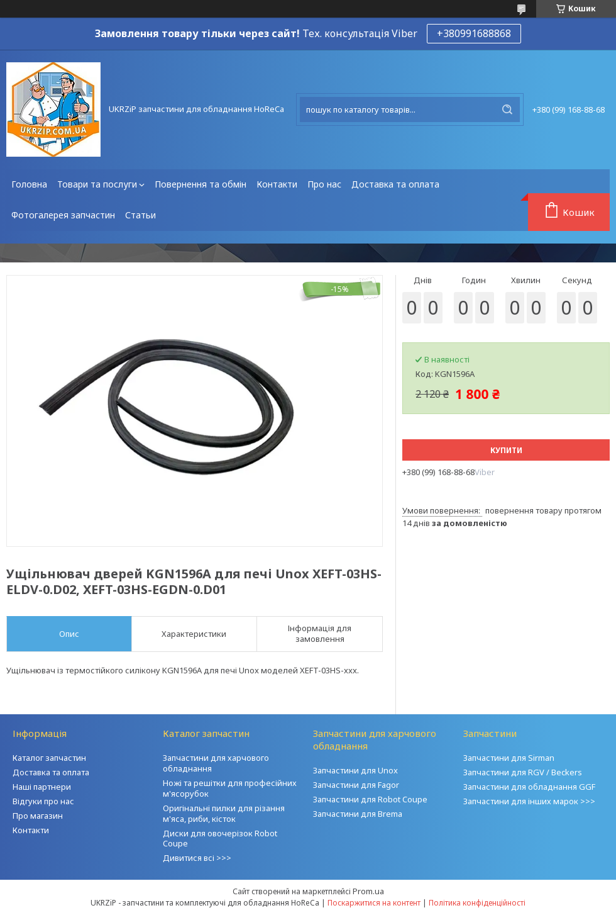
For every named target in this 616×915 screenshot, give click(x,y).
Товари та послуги (97, 184)
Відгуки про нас (43, 801)
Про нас (324, 184)
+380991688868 (474, 33)
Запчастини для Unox (355, 770)
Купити (506, 450)
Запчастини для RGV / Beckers (522, 772)
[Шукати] (507, 109)
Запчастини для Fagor (356, 784)
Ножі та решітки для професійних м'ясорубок (230, 788)
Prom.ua (368, 891)
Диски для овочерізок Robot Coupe (220, 839)
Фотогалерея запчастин (63, 215)
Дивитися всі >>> (197, 857)
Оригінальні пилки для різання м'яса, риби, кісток (224, 813)
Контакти (276, 184)
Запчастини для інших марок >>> (529, 801)
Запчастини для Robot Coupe (370, 799)
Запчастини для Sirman (508, 757)
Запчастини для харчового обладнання (216, 763)
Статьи (140, 215)
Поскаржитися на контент (374, 902)
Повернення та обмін (200, 184)
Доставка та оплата (395, 184)
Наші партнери (42, 786)
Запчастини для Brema (357, 813)
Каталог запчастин (49, 757)
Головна (29, 184)
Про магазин (38, 815)
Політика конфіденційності (477, 902)
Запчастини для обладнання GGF (529, 786)
